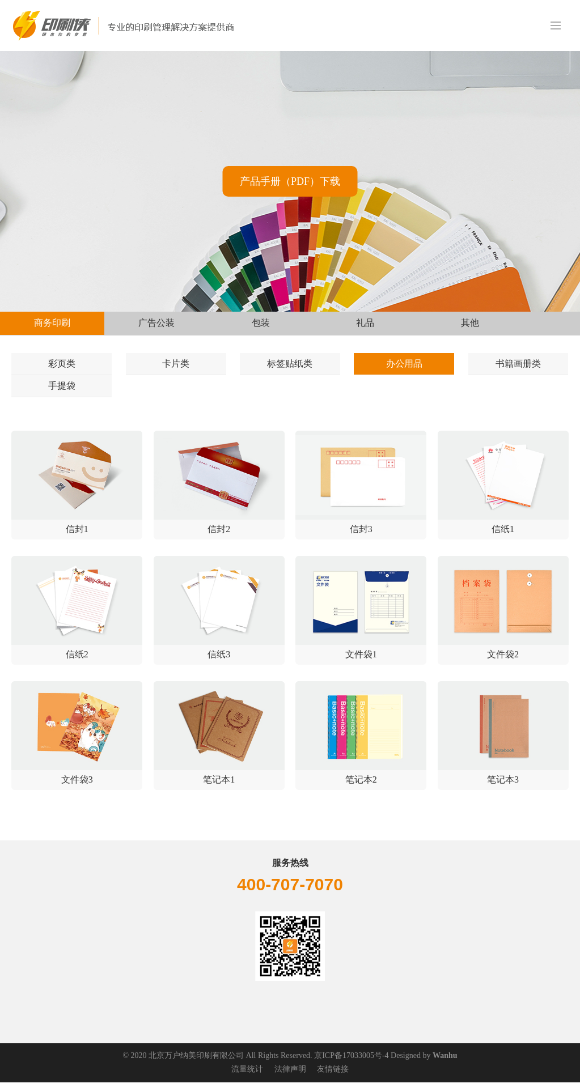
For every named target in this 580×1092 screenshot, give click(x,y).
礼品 (365, 323)
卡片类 (175, 366)
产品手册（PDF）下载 (290, 181)
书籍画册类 (518, 366)
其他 (470, 323)
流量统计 (247, 1079)
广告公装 (156, 323)
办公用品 (404, 366)
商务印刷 (52, 323)
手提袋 (61, 393)
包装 (261, 323)
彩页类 (61, 366)
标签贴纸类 (289, 366)
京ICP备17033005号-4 (351, 1065)
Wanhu (445, 1065)
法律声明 (290, 1079)
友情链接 (333, 1079)
